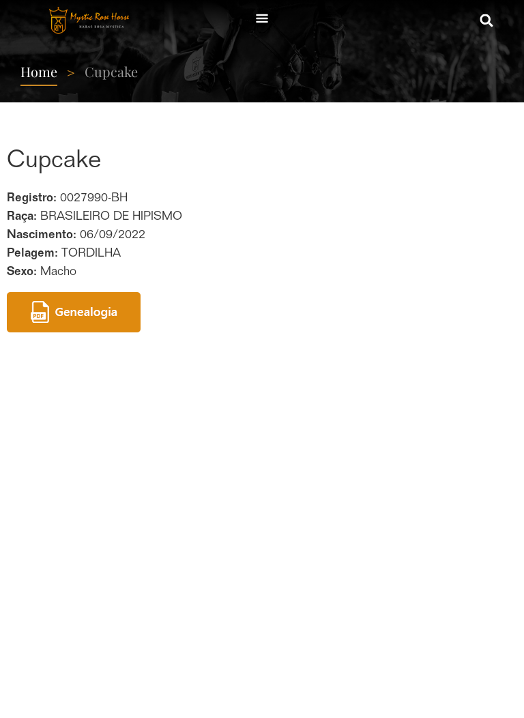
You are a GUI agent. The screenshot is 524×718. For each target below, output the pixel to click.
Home (38, 71)
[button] (487, 21)
